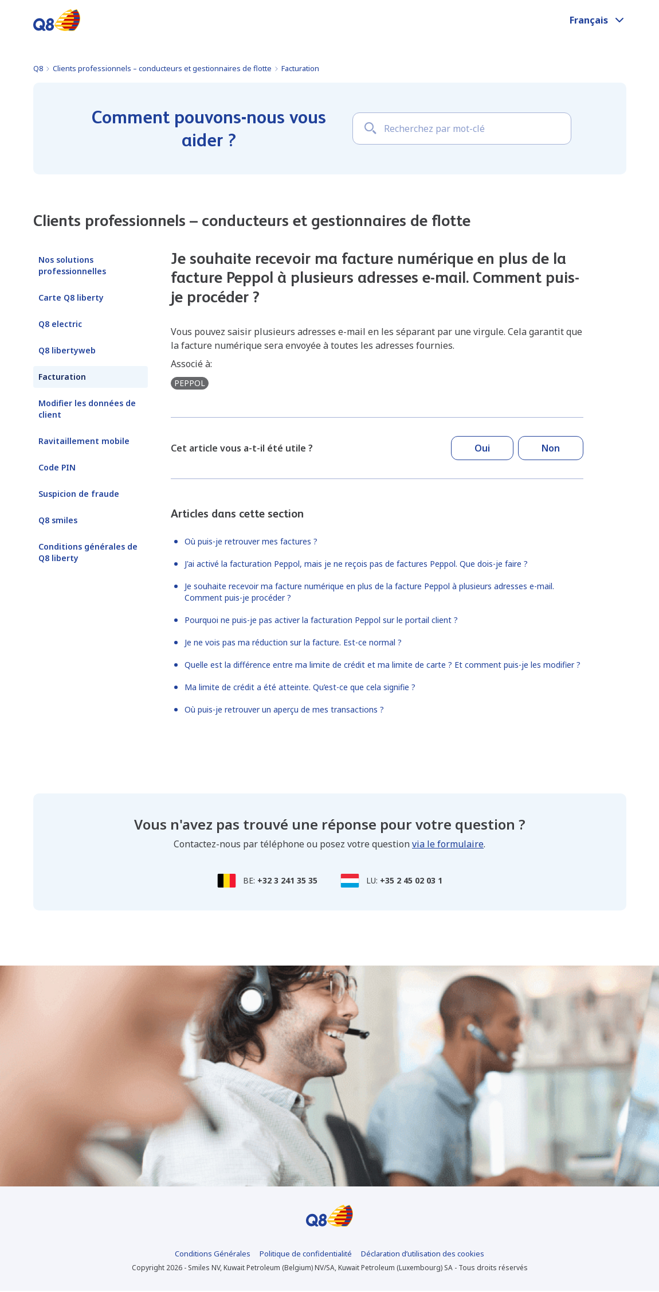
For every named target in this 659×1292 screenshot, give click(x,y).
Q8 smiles (57, 520)
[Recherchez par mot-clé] (461, 128)
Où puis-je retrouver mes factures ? (251, 541)
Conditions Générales (212, 1255)
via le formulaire (448, 844)
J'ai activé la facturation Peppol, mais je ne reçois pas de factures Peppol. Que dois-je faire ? (356, 563)
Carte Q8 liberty (71, 297)
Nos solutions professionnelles (72, 265)
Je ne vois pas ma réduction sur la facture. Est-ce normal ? (293, 642)
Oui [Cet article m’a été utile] (482, 448)
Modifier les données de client (87, 409)
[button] (598, 20)
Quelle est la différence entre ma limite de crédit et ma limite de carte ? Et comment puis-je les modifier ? (382, 664)
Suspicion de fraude (78, 493)
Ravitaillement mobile (84, 440)
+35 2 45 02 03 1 (411, 880)
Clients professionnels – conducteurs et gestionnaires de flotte (162, 68)
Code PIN (57, 467)
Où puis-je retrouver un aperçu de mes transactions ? (284, 709)
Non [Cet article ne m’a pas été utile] (551, 448)
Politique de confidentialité (306, 1255)
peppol (189, 383)
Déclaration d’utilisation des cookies (422, 1255)
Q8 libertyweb (67, 350)
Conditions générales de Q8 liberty (88, 552)
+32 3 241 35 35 (287, 880)
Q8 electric (60, 323)
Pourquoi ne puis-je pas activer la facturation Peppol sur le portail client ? (321, 619)
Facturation (300, 68)
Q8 (38, 68)
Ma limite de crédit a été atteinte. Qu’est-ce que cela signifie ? (300, 687)
